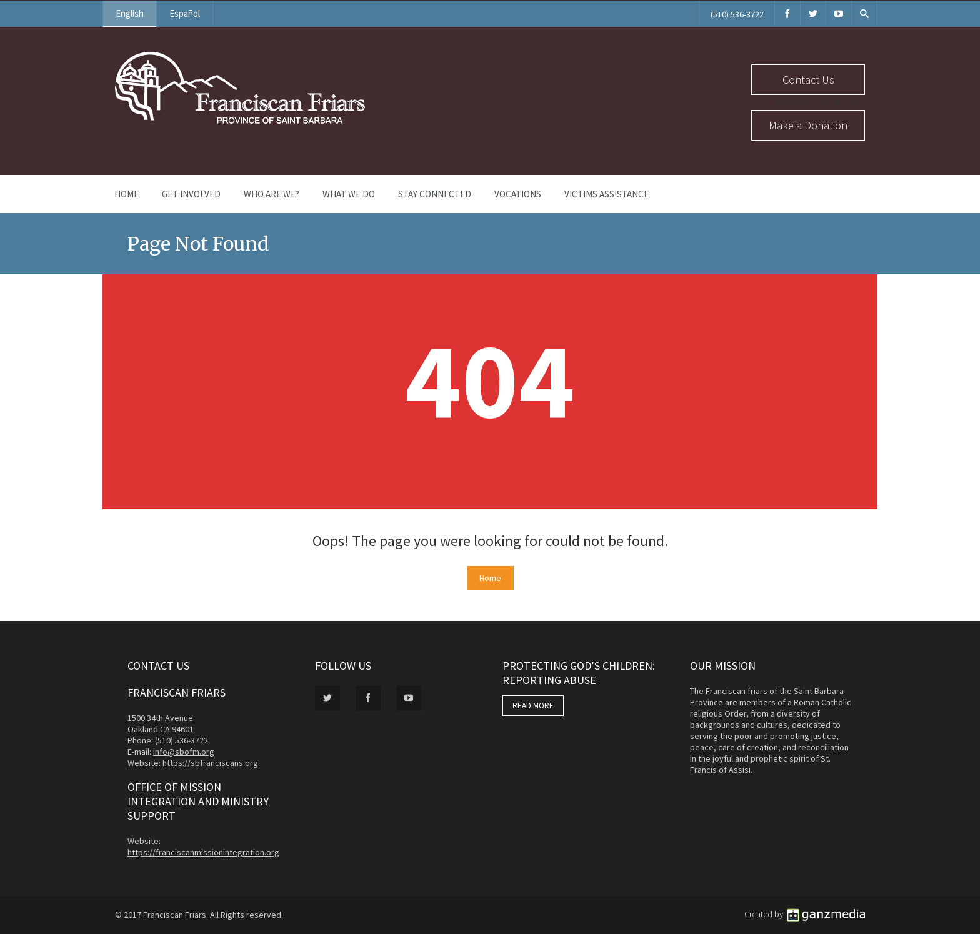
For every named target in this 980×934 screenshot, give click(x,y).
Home (126, 194)
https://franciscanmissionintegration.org (203, 852)
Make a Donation (808, 125)
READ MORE (533, 705)
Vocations (517, 194)
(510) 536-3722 (737, 14)
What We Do (348, 194)
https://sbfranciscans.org (210, 762)
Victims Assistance (606, 194)
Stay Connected (434, 194)
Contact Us (808, 79)
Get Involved (191, 194)
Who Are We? (271, 194)
